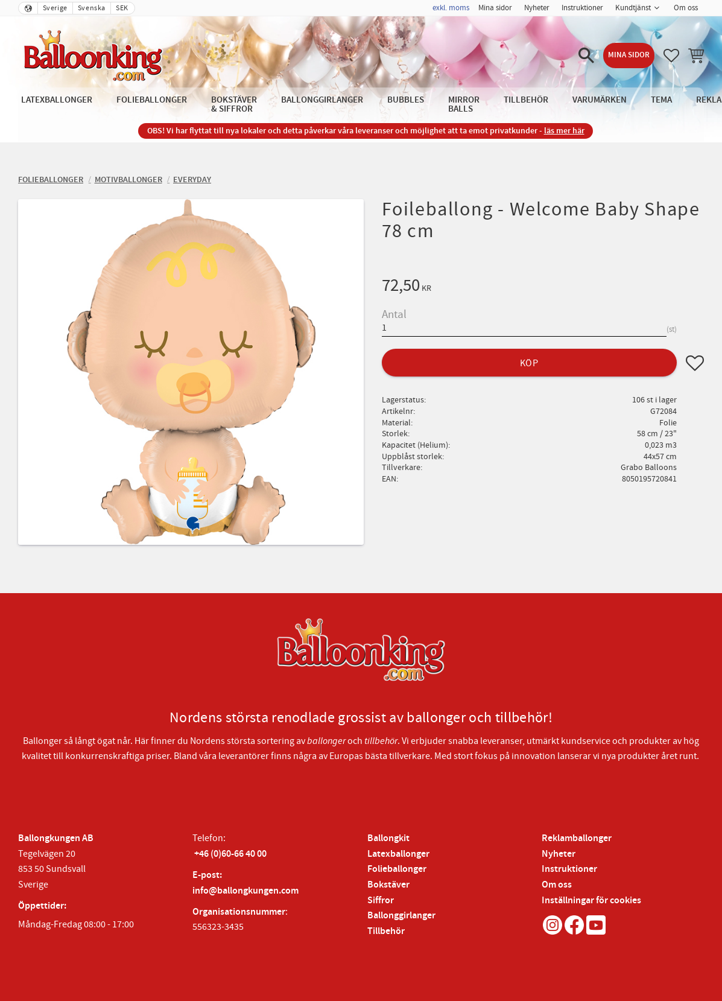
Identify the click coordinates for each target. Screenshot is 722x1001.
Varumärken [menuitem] (599, 100)
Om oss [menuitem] (686, 8)
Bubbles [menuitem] (405, 100)
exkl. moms (450, 8)
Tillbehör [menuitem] (526, 100)
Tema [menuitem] (661, 100)
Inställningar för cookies (591, 900)
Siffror (380, 900)
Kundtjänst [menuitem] (633, 8)
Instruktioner (569, 869)
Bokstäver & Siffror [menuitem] (234, 104)
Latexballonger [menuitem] (56, 100)
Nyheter (558, 854)
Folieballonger (396, 869)
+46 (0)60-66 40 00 (230, 854)
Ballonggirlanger (401, 915)
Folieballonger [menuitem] (151, 100)
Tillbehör (386, 931)
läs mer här (564, 130)
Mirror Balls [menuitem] (464, 104)
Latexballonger (398, 854)
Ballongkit (388, 838)
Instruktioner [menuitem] (582, 8)
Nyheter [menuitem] (536, 8)
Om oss (557, 885)
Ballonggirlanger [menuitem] (322, 100)
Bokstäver (388, 885)
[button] (586, 55)
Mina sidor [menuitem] (495, 8)
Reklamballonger (577, 838)
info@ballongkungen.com (245, 891)
